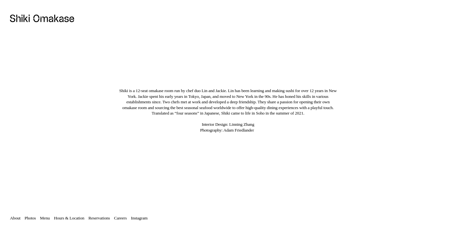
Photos (30, 218)
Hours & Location (69, 218)
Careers (122, 218)
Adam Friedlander (238, 130)
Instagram (139, 218)
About (15, 218)
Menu (45, 218)
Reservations (101, 218)
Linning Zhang (241, 124)
